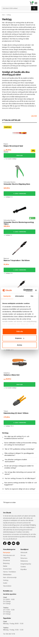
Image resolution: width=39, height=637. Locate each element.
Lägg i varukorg (19, 193)
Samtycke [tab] (7, 296)
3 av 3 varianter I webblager (10, 159)
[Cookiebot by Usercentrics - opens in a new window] (24, 290)
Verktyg (5, 580)
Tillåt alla (19, 331)
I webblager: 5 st (8, 235)
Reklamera (24, 561)
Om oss (23, 555)
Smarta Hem (7, 569)
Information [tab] (19, 296)
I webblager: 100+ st (9, 349)
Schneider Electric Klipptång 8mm (17, 184)
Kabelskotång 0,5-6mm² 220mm (16, 413)
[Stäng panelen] (36, 290)
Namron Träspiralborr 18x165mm (17, 260)
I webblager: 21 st (8, 197)
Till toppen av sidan (9, 502)
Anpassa (19, 338)
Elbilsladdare (7, 574)
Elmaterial (6, 560)
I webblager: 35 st (8, 273)
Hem (3, 15)
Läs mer (34, 116)
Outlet (5, 583)
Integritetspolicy (26, 564)
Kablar (5, 566)
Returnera (24, 558)
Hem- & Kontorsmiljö (10, 577)
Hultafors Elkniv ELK (11, 375)
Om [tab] (32, 296)
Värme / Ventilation (9, 572)
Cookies (23, 566)
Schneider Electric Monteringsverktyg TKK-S (19, 223)
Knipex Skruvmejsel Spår (13, 146)
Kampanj (7, 127)
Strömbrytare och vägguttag (9, 556)
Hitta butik (24, 552)
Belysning (6, 563)
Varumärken (7, 586)
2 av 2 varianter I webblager (10, 388)
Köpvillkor (24, 569)
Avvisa (19, 345)
